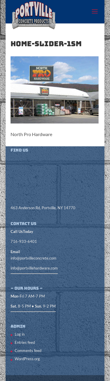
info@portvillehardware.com (34, 268)
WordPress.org (27, 358)
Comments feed (28, 350)
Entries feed (25, 342)
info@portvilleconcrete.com (33, 258)
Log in (20, 334)
